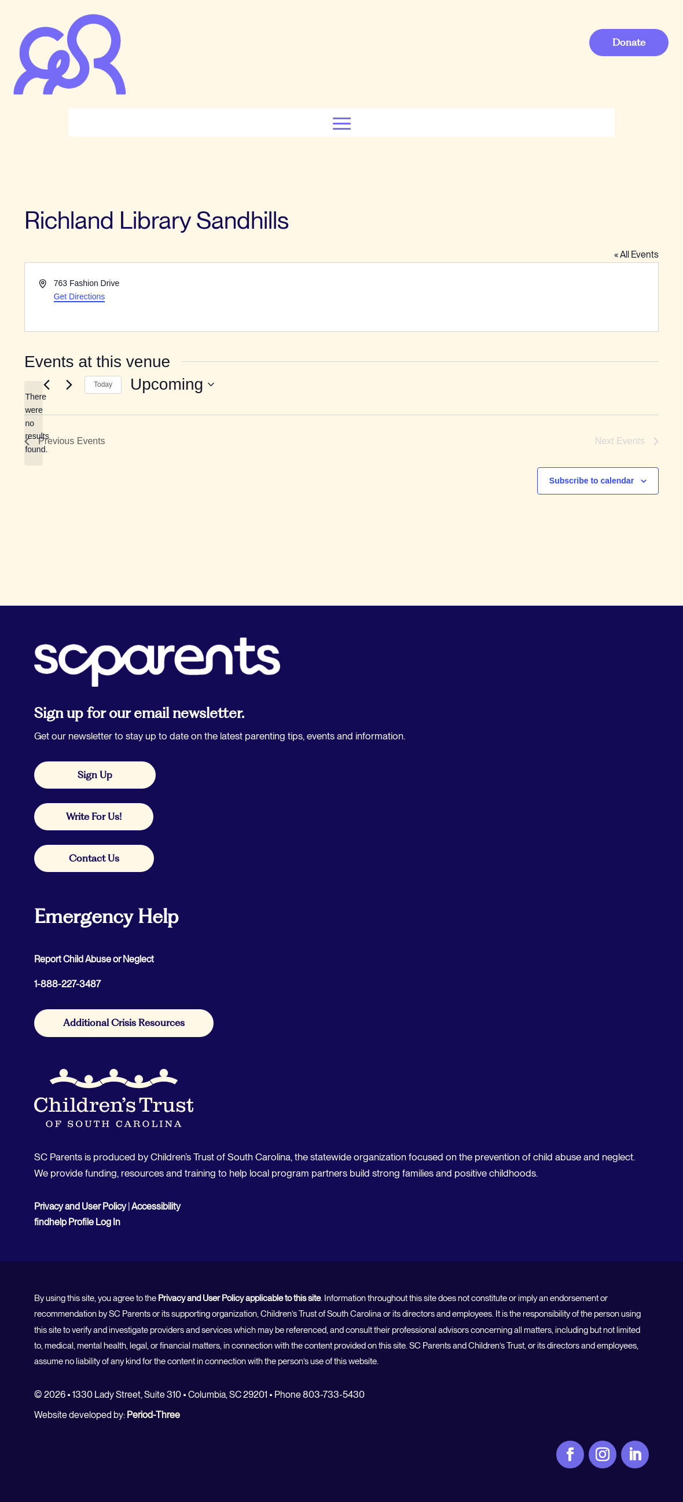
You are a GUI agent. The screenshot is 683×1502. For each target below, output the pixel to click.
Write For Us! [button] (94, 816)
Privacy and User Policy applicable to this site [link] (239, 1298)
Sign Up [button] (95, 775)
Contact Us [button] (94, 858)
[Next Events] (69, 384)
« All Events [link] (636, 254)
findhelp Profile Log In (77, 1222)
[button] (342, 122)
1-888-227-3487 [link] (67, 984)
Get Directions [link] (79, 296)
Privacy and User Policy (80, 1206)
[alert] (33, 423)
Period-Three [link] (153, 1414)
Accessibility (156, 1206)
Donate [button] (628, 42)
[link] (69, 93)
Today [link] (103, 384)
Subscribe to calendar (591, 480)
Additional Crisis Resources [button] (124, 1022)
